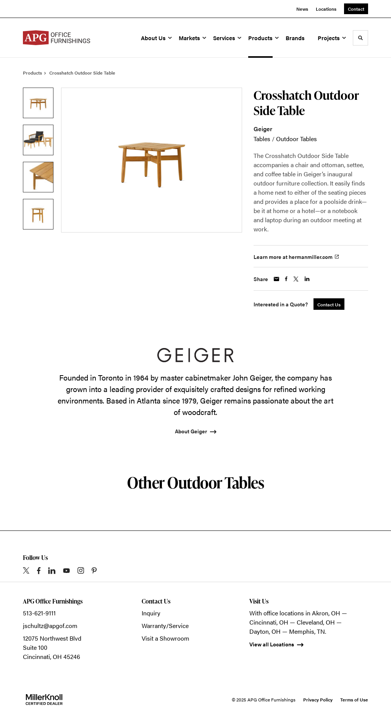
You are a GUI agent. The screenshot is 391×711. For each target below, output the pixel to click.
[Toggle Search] (360, 38)
